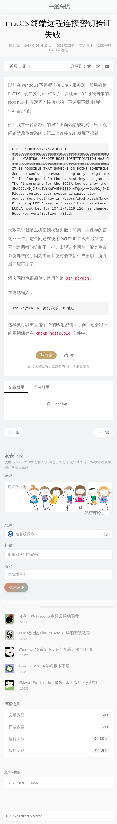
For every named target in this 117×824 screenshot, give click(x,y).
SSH (21, 782)
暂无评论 (86, 45)
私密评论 (93, 512)
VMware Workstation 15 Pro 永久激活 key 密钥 (58, 682)
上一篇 (14, 432)
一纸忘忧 (13, 45)
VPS (11, 782)
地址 (8, 565)
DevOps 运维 (58, 50)
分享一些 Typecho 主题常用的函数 (49, 616)
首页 (14, 66)
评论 (9, 475)
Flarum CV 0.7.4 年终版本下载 (44, 665)
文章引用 (16, 387)
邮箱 (9, 545)
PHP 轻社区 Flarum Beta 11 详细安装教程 (54, 632)
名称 (9, 525)
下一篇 (103, 432)
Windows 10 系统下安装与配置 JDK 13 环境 (56, 649)
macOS (33, 782)
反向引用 (41, 387)
